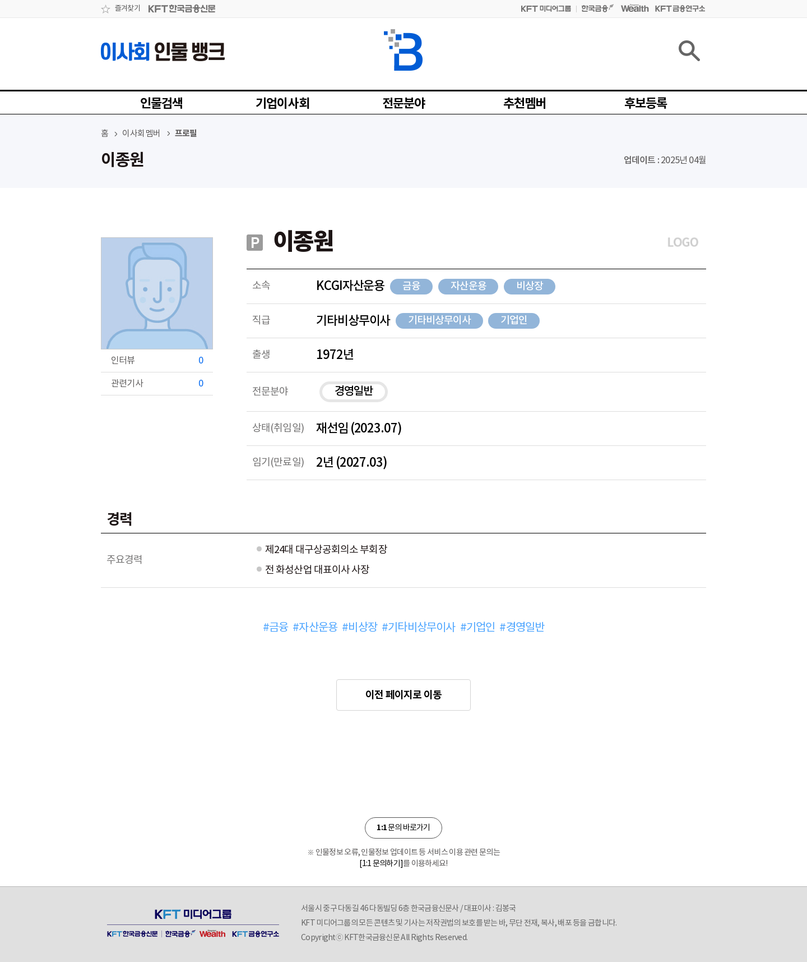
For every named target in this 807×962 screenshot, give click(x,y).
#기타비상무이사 (419, 628)
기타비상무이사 (439, 320)
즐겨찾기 (127, 8)
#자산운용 (315, 628)
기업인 (513, 320)
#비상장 (359, 628)
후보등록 (645, 103)
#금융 (276, 628)
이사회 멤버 (141, 134)
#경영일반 (521, 628)
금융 (411, 286)
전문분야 (403, 103)
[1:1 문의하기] (381, 863)
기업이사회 (282, 103)
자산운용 (468, 286)
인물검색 (161, 103)
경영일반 (354, 391)
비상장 (529, 286)
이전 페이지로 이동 (403, 695)
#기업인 (477, 628)
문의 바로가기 (403, 827)
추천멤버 (524, 103)
